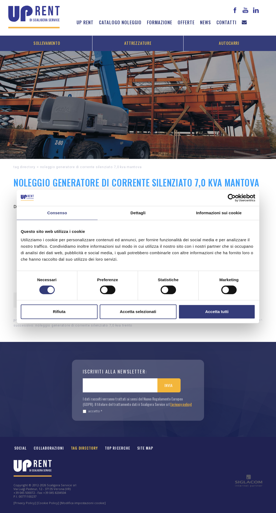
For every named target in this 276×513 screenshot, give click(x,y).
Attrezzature (137, 43)
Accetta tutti (217, 311)
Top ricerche (117, 448)
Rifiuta (59, 311)
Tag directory (24, 167)
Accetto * (92, 411)
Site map (145, 448)
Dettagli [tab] (138, 212)
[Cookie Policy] (48, 503)
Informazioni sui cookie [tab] (219, 212)
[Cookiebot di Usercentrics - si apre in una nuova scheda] (231, 198)
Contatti (226, 22)
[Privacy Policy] (24, 503)
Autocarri (229, 43)
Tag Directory (84, 448)
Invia (168, 385)
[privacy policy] (181, 404)
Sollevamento (46, 43)
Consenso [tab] (57, 212)
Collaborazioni (49, 448)
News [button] (205, 22)
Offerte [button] (186, 22)
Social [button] (20, 448)
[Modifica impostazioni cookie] (83, 503)
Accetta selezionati (138, 311)
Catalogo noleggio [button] (120, 22)
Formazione (159, 22)
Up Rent (85, 22)
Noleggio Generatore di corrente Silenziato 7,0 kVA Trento (83, 325)
